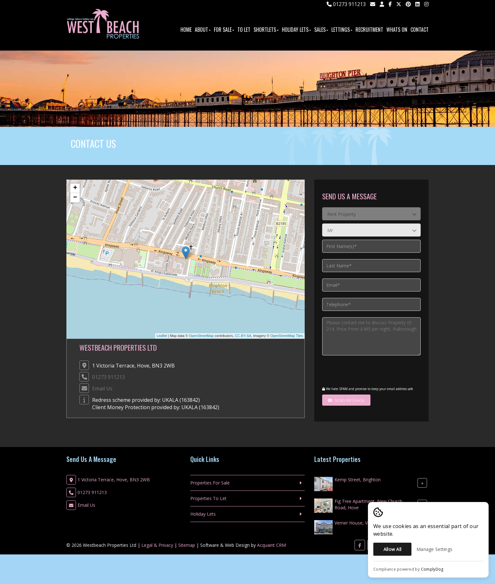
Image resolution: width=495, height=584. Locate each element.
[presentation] (360, 371)
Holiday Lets (296, 29)
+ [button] (75, 188)
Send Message (346, 400)
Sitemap (186, 545)
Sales (321, 29)
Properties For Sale (210, 483)
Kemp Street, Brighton (358, 480)
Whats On (396, 29)
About (203, 29)
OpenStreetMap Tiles (286, 336)
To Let (243, 29)
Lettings (341, 29)
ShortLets (266, 29)
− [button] (75, 198)
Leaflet (162, 336)
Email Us (102, 388)
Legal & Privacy (157, 545)
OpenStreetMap (201, 336)
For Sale (224, 29)
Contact (419, 29)
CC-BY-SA (243, 336)
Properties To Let (208, 498)
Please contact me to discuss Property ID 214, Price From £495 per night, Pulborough (371, 336)
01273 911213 (346, 4)
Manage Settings (434, 549)
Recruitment (369, 29)
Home (186, 29)
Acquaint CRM (271, 545)
